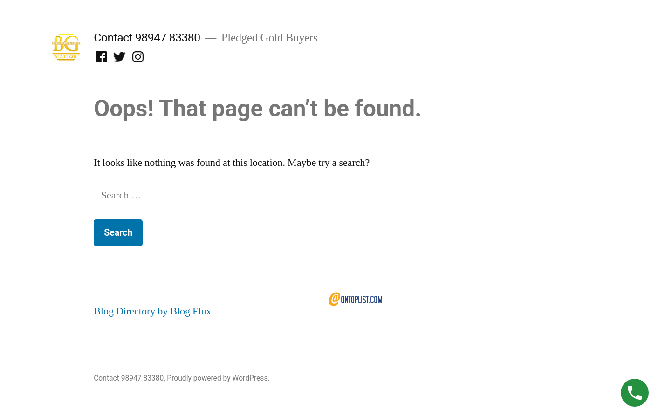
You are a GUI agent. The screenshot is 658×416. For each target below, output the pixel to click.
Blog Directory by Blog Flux (152, 311)
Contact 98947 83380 (147, 37)
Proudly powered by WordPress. (218, 378)
